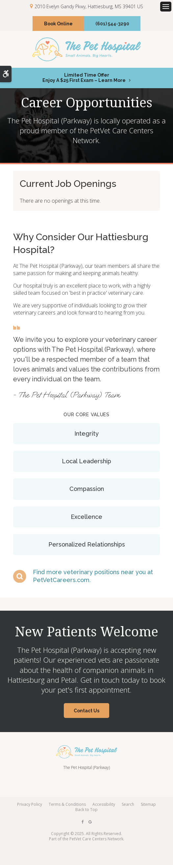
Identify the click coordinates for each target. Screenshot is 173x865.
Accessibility (103, 804)
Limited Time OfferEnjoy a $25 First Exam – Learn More (84, 77)
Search (128, 804)
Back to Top (86, 809)
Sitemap (148, 804)
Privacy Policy (29, 804)
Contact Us (86, 710)
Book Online (58, 23)
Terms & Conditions (67, 804)
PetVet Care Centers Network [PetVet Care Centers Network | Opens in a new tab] (96, 839)
